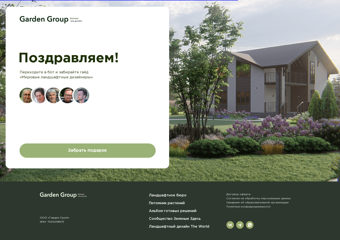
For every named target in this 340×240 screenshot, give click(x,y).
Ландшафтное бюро (167, 195)
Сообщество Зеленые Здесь (175, 218)
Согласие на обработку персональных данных (258, 198)
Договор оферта (238, 194)
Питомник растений (167, 203)
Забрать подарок (87, 150)
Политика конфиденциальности (248, 206)
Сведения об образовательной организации (257, 202)
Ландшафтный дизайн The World (179, 226)
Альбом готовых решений (172, 211)
